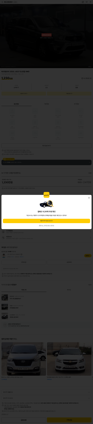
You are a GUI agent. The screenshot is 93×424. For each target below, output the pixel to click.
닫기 (89, 198)
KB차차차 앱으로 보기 (46, 221)
